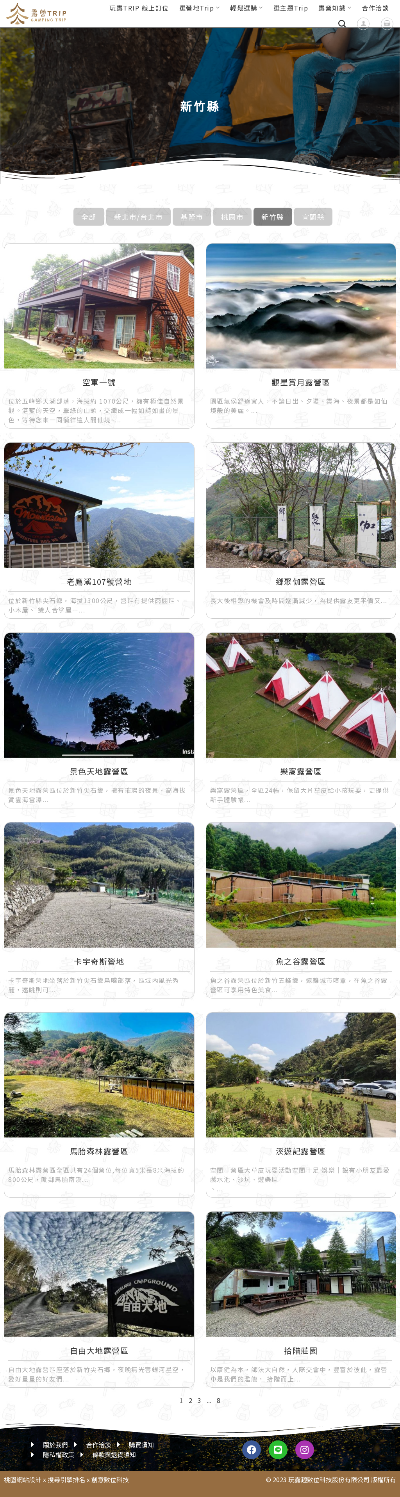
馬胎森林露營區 (99, 1151)
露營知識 (335, 7)
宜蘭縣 (313, 217)
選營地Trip (199, 7)
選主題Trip (291, 7)
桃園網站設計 (22, 1479)
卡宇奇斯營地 (99, 961)
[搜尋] (342, 23)
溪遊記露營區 (301, 1151)
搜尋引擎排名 (66, 1479)
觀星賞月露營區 (300, 382)
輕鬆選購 (246, 7)
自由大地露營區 (99, 1350)
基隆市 (192, 217)
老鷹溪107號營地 (99, 581)
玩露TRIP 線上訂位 (139, 7)
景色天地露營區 (99, 771)
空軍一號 (99, 382)
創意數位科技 (110, 1479)
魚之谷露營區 (301, 961)
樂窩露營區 (301, 771)
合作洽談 (375, 7)
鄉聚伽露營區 (301, 581)
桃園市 (232, 217)
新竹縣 (272, 217)
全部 (88, 217)
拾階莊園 (301, 1350)
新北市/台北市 (138, 217)
